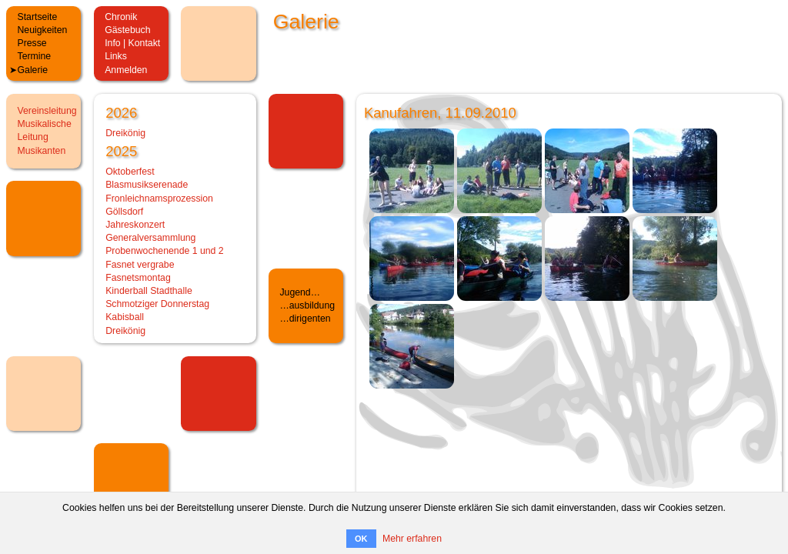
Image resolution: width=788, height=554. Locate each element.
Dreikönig (125, 133)
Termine (35, 56)
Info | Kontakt (132, 43)
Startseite (38, 17)
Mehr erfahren (412, 538)
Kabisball (124, 317)
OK (361, 538)
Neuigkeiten (43, 30)
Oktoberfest (129, 171)
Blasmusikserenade (146, 184)
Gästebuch (127, 30)
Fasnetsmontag (138, 277)
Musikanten (42, 150)
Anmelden (126, 70)
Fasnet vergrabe (139, 264)
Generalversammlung (150, 237)
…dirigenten (304, 318)
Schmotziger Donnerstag (157, 304)
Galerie (33, 70)
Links (116, 56)
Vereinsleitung (47, 110)
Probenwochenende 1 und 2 (164, 250)
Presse (32, 43)
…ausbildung (307, 305)
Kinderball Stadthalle (148, 290)
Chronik (121, 17)
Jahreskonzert (135, 224)
